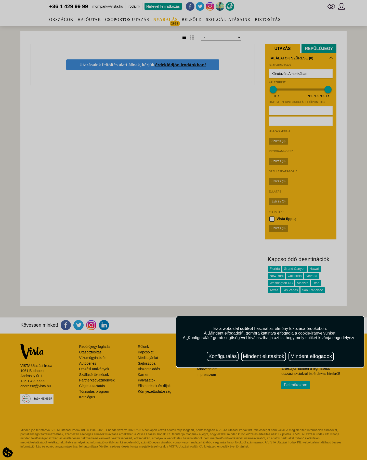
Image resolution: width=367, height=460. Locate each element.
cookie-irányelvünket (316, 333)
